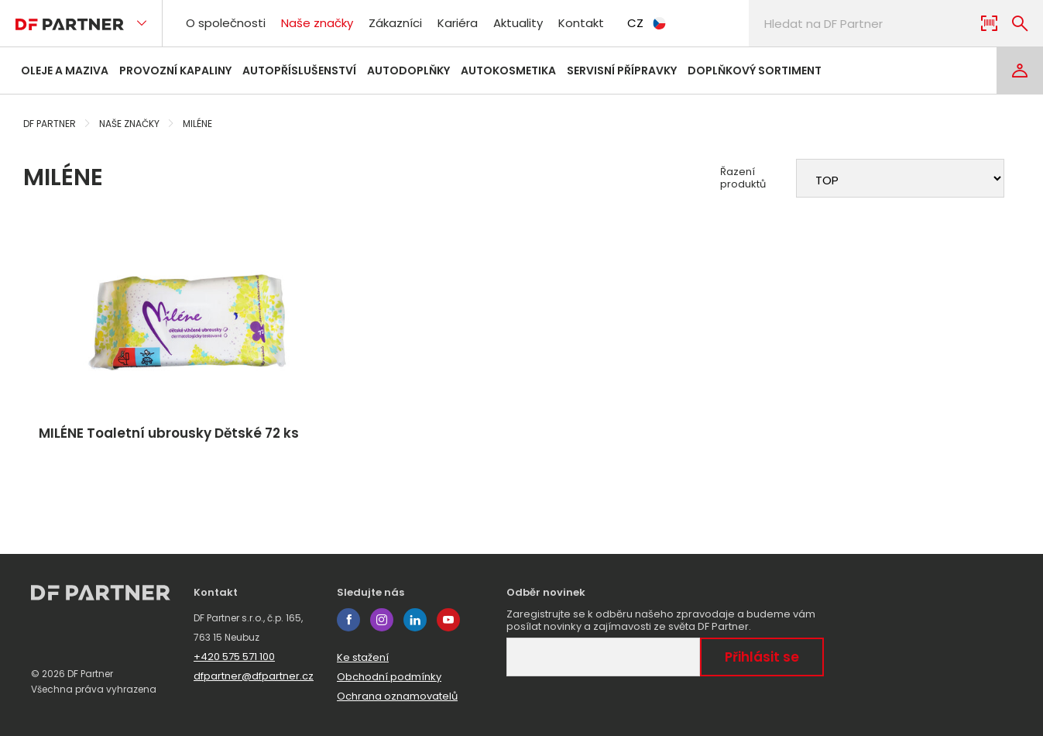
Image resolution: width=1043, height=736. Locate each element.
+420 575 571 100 (234, 656)
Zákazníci (395, 23)
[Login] (1020, 70)
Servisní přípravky (622, 70)
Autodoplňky (408, 70)
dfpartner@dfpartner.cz (254, 676)
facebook (348, 619)
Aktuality (518, 23)
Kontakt (581, 23)
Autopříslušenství (299, 70)
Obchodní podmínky (389, 676)
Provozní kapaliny (175, 70)
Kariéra (457, 23)
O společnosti (226, 23)
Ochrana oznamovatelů (397, 696)
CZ (646, 23)
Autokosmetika (508, 70)
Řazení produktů (743, 178)
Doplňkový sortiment (755, 70)
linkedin (415, 619)
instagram (381, 619)
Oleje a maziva (64, 70)
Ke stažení (363, 657)
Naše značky (317, 23)
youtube (448, 619)
